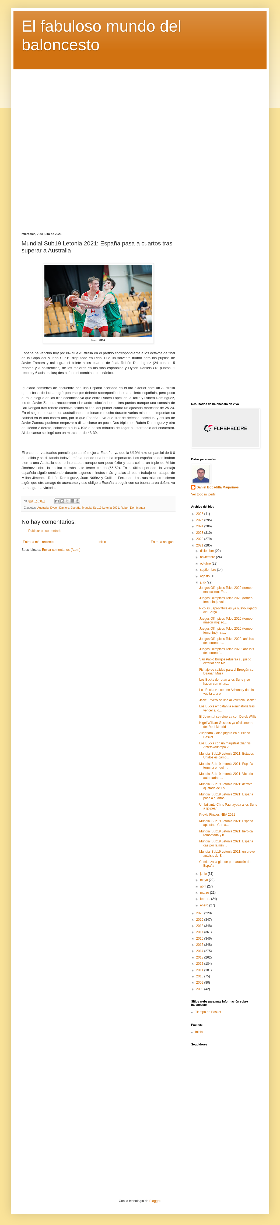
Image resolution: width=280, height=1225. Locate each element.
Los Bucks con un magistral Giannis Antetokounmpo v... (225, 745)
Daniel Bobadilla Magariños (218, 487)
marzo (205, 893)
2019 (200, 920)
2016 (200, 938)
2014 (200, 951)
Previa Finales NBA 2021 (217, 814)
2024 (200, 526)
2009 (200, 982)
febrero (205, 899)
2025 (200, 520)
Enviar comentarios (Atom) (61, 550)
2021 (200, 545)
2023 (200, 533)
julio (203, 582)
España (75, 507)
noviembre (208, 557)
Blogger (154, 1201)
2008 (200, 989)
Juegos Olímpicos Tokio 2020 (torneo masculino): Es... (226, 589)
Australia (42, 507)
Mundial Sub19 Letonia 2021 (100, 507)
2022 (200, 539)
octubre (206, 563)
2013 (200, 957)
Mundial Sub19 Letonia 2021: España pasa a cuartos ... (226, 796)
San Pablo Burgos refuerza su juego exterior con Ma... (225, 661)
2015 (200, 945)
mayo (204, 880)
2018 (200, 926)
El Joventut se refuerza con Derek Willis (227, 716)
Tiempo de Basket (208, 1012)
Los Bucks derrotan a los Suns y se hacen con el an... (224, 681)
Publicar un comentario (44, 531)
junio (204, 874)
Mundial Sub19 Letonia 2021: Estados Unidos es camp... (226, 755)
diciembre (207, 551)
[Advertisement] (140, 146)
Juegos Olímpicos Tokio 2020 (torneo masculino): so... (226, 620)
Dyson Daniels (59, 507)
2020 (200, 913)
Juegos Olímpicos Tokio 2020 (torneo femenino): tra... (226, 630)
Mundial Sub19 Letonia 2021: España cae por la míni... (226, 843)
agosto (205, 576)
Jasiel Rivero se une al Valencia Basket (227, 700)
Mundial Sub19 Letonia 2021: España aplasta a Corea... (226, 823)
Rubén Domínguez (133, 507)
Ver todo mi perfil (203, 494)
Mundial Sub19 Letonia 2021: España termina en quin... (226, 766)
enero (204, 905)
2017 (200, 932)
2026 (200, 514)
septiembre (208, 570)
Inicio (102, 542)
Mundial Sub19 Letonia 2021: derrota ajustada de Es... (225, 786)
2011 (200, 970)
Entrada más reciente (38, 542)
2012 (200, 964)
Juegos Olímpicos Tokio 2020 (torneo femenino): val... (226, 600)
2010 (200, 976)
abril (203, 886)
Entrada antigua (162, 542)
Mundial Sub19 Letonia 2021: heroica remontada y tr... (226, 833)
